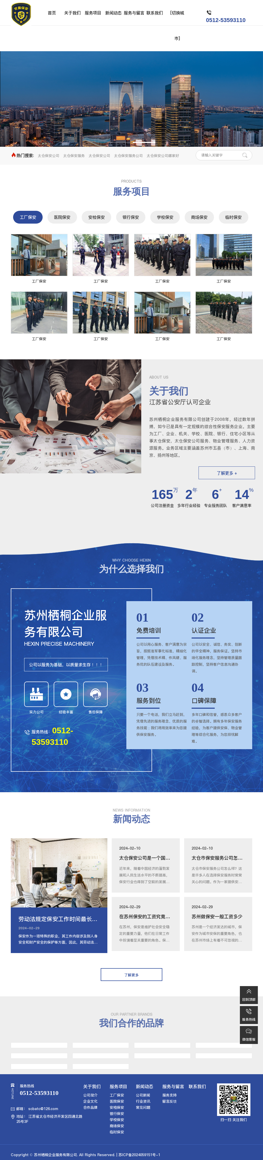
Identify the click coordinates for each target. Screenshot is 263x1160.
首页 (52, 13)
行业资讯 (143, 1101)
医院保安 (62, 217)
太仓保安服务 (74, 155)
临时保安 (233, 217)
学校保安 (165, 217)
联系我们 (154, 13)
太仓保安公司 (48, 155)
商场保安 (199, 217)
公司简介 (90, 1095)
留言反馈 (169, 1101)
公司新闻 (143, 1095)
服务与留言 (134, 13)
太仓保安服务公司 (128, 155)
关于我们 (72, 13)
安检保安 (96, 217)
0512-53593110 (226, 20)
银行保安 (131, 217)
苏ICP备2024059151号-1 (139, 1154)
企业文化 (90, 1101)
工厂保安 (28, 217)
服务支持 (169, 1095)
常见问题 (143, 1107)
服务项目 (93, 13)
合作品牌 (90, 1107)
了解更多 (131, 113)
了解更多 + (227, 473)
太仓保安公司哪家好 (163, 155)
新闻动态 (113, 13)
